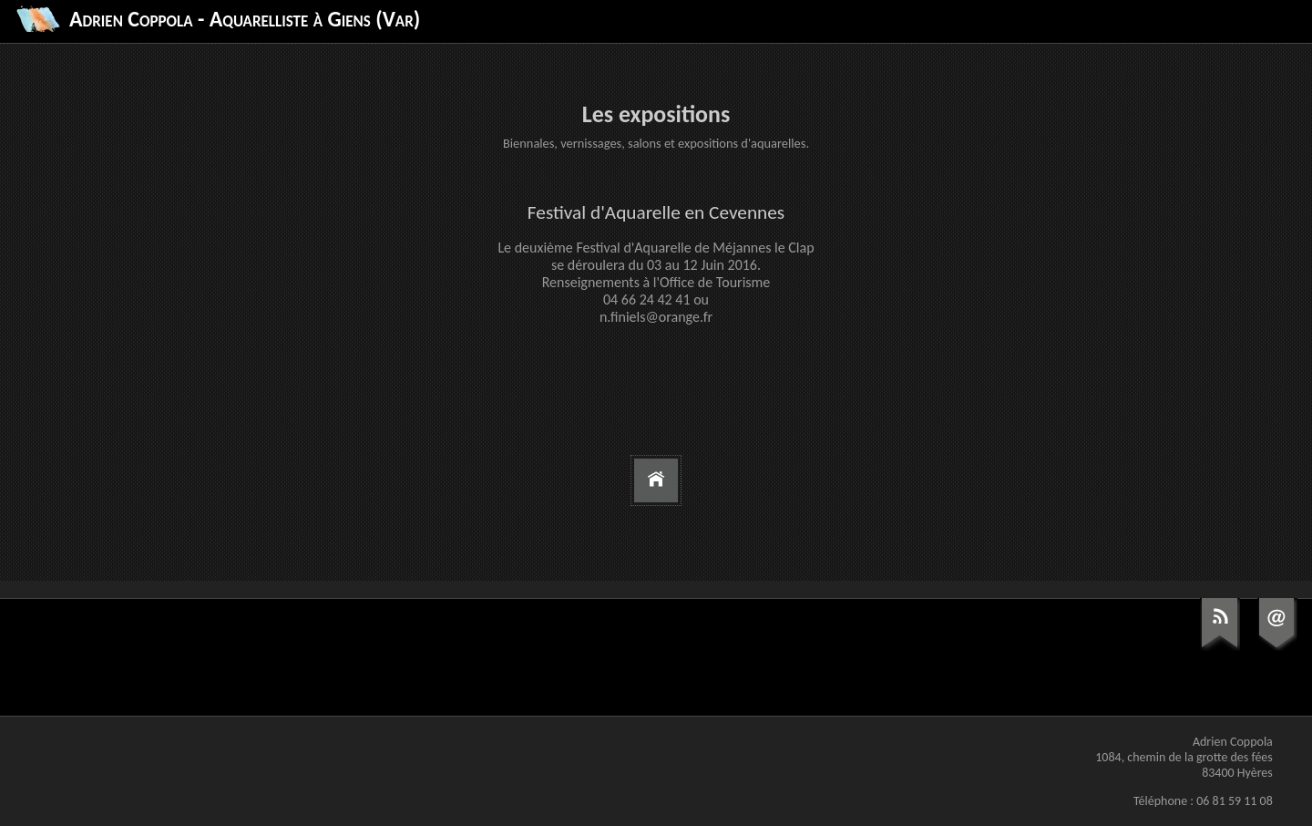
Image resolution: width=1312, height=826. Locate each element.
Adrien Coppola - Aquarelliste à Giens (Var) (244, 18)
